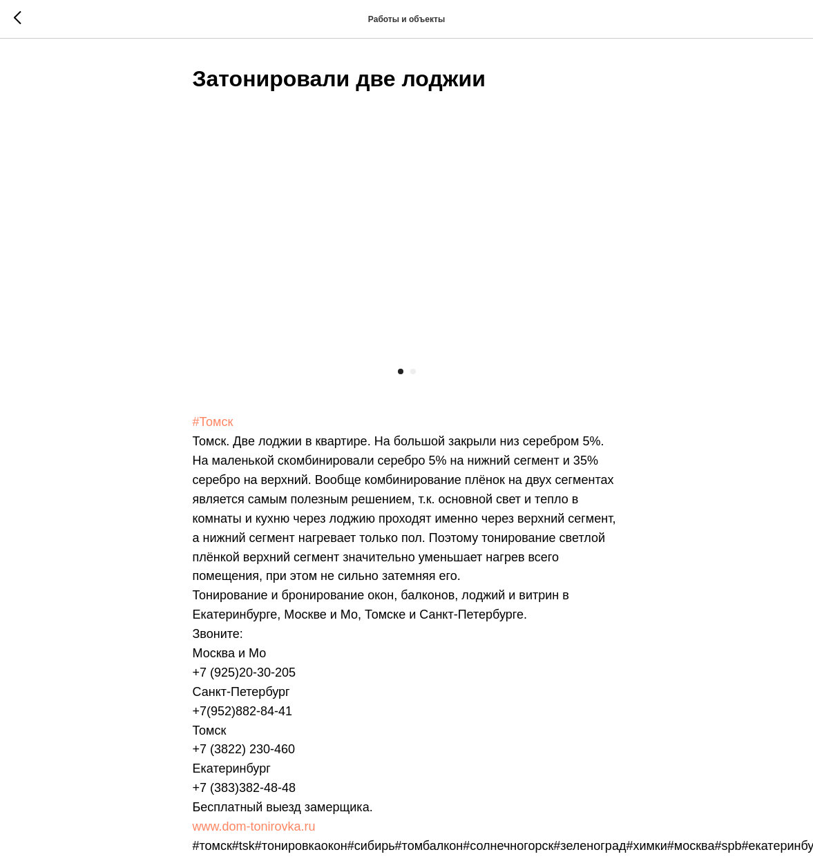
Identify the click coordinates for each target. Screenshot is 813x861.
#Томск (212, 421)
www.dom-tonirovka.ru (253, 826)
